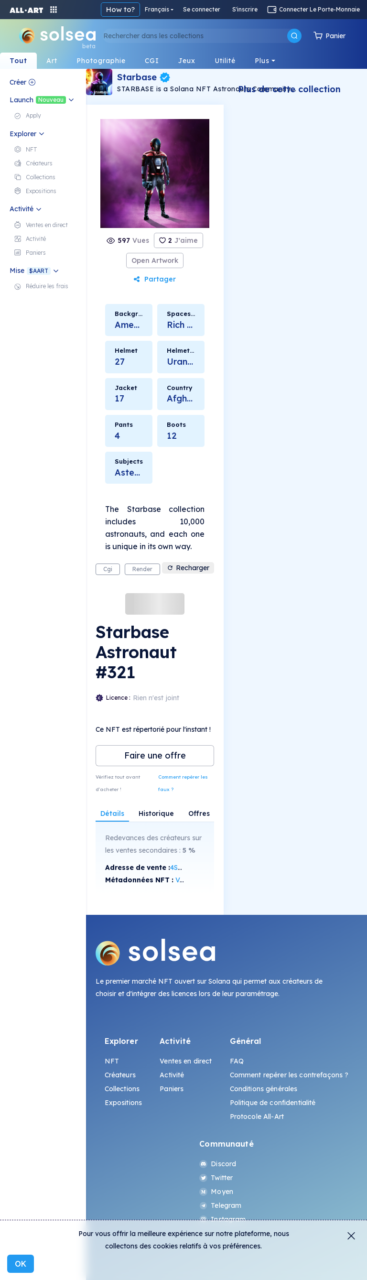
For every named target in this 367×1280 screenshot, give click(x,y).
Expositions (123, 1102)
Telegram (220, 1205)
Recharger (188, 568)
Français (157, 9)
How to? (120, 9)
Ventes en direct (186, 1061)
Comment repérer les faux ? (183, 783)
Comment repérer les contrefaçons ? (289, 1075)
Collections (122, 1089)
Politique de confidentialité (273, 1102)
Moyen (216, 1191)
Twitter (216, 1177)
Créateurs (120, 1075)
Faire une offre (155, 755)
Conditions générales (264, 1089)
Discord (217, 1164)
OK (20, 1264)
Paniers (172, 1089)
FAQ (237, 1061)
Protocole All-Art (257, 1116)
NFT (112, 1061)
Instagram (222, 1219)
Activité (172, 1075)
